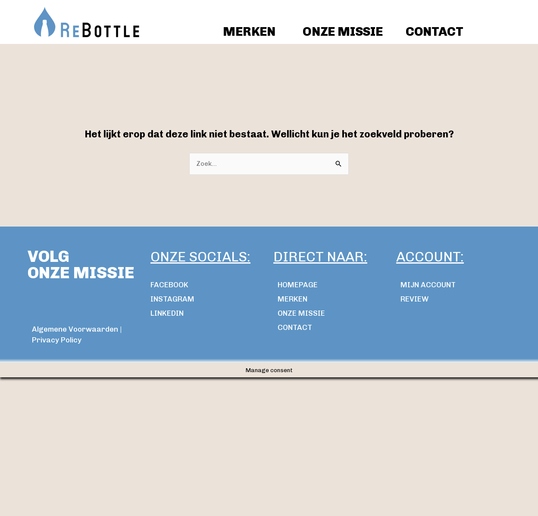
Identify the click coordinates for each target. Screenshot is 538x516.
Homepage (298, 284)
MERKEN (292, 299)
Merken (249, 31)
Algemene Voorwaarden (75, 329)
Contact (295, 327)
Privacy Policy (56, 340)
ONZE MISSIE (343, 31)
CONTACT (434, 31)
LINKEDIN (167, 313)
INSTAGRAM (172, 299)
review (414, 299)
